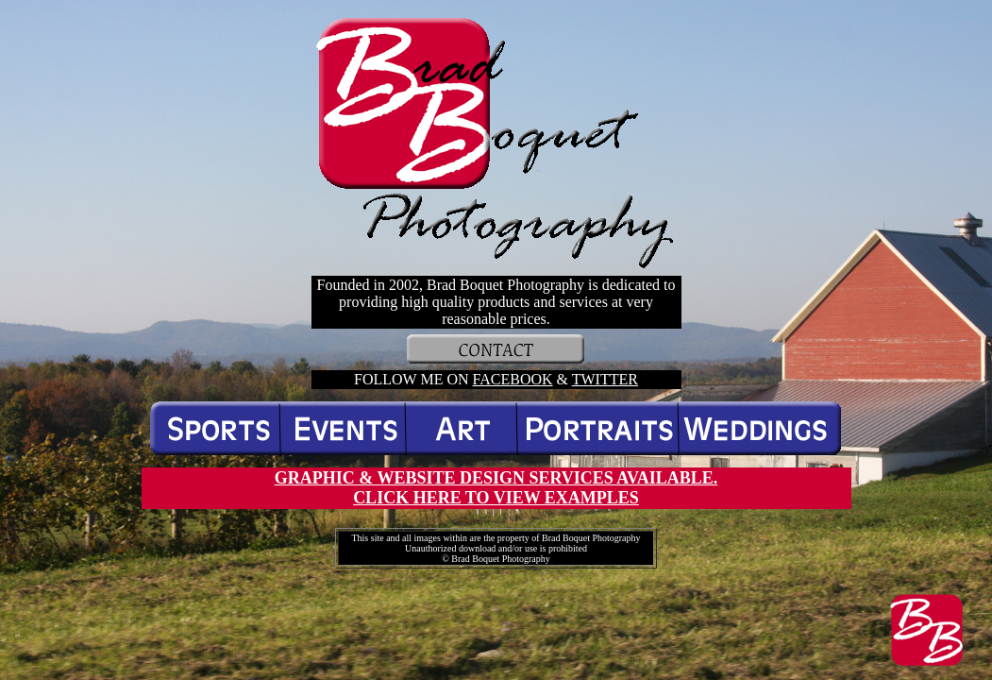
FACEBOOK (513, 379)
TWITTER (605, 379)
